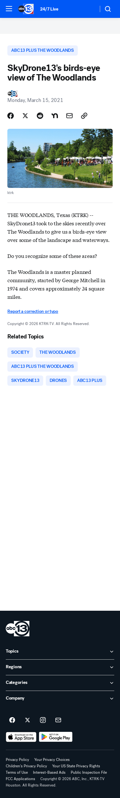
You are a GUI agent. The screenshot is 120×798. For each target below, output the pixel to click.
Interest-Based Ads (49, 772)
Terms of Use (17, 772)
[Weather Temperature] (88, 9)
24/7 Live (49, 9)
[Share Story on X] (25, 115)
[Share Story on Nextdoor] (54, 115)
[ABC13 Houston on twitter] (27, 720)
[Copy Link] (84, 115)
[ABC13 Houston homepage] (26, 9)
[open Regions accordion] (60, 667)
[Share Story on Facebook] (10, 115)
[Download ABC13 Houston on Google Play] (56, 737)
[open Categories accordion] (60, 683)
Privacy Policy (17, 760)
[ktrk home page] (17, 628)
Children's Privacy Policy (26, 766)
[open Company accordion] (60, 698)
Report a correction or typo (32, 311)
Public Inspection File (89, 772)
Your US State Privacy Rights (76, 766)
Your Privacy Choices (52, 760)
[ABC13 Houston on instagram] (42, 720)
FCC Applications (20, 779)
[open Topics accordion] (60, 651)
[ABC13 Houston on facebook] (12, 720)
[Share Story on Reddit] (40, 115)
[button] (9, 8)
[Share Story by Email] (69, 115)
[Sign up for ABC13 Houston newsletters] (58, 720)
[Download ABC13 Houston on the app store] (21, 737)
